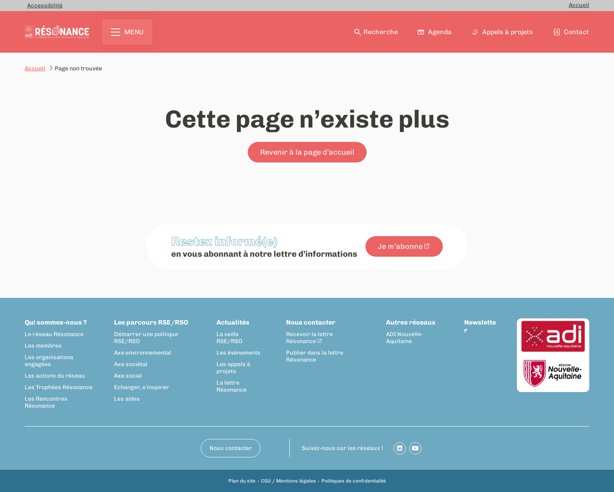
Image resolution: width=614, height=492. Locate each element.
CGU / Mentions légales (288, 481)
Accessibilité (45, 5)
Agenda (435, 32)
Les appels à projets (233, 368)
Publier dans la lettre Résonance (314, 356)
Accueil (579, 5)
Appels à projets (503, 32)
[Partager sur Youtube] (415, 448)
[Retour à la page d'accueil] (57, 32)
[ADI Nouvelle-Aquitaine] (553, 336)
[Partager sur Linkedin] (399, 448)
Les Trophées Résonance (59, 387)
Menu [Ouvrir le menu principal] (127, 32)
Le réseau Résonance (54, 334)
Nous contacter (310, 322)
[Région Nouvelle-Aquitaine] (553, 373)
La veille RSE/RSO (229, 338)
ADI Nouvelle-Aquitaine (404, 338)
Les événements (238, 352)
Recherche (376, 32)
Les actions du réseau (55, 375)
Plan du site (242, 481)
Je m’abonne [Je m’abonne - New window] (400, 246)
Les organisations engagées (49, 361)
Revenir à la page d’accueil (307, 152)
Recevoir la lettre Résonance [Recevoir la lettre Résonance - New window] (309, 338)
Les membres (43, 345)
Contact (571, 32)
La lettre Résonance (231, 386)
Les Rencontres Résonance (46, 402)
